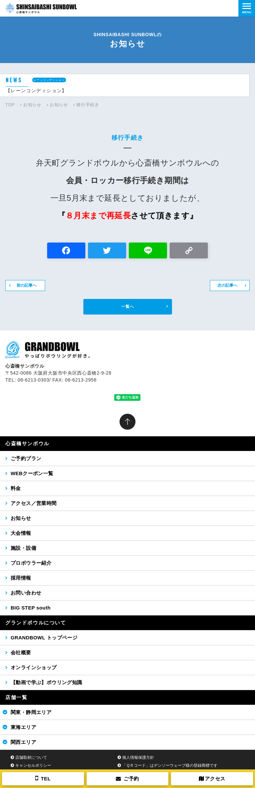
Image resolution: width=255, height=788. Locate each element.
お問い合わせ (26, 593)
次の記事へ (227, 285)
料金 (16, 488)
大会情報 (21, 533)
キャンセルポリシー (33, 765)
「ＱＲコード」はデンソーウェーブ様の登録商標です (169, 765)
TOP (10, 104)
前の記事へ (27, 285)
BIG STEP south (30, 607)
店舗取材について (31, 757)
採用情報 (21, 578)
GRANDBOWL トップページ (44, 637)
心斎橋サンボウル (27, 443)
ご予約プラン (26, 458)
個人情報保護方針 (138, 757)
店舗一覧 (16, 697)
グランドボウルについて (35, 622)
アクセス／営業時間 (34, 503)
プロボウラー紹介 (31, 563)
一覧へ (127, 306)
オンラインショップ (34, 667)
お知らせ (32, 104)
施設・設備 (23, 548)
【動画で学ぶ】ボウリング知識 (46, 682)
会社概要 (21, 652)
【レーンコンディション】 (36, 90)
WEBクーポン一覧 (32, 473)
